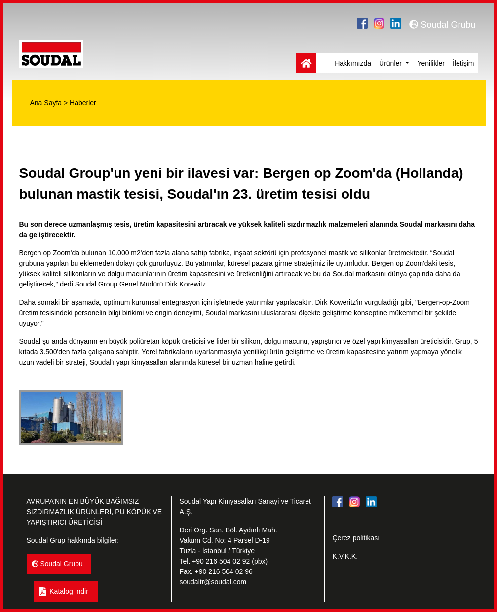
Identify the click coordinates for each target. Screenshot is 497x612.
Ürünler (391, 63)
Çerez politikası (356, 538)
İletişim (463, 63)
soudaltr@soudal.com (212, 582)
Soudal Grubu (442, 25)
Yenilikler (431, 63)
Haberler (83, 103)
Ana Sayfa (47, 103)
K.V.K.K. (345, 556)
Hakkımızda (353, 63)
